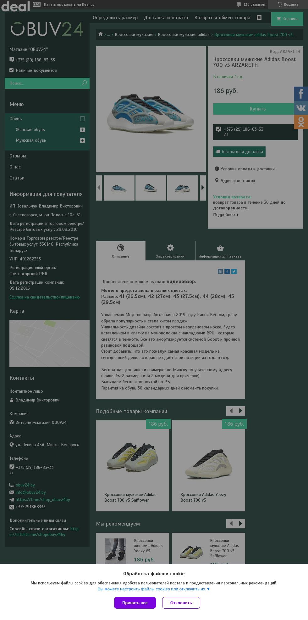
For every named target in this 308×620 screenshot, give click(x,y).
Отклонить (181, 602)
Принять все (135, 602)
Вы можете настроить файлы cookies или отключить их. (151, 589)
